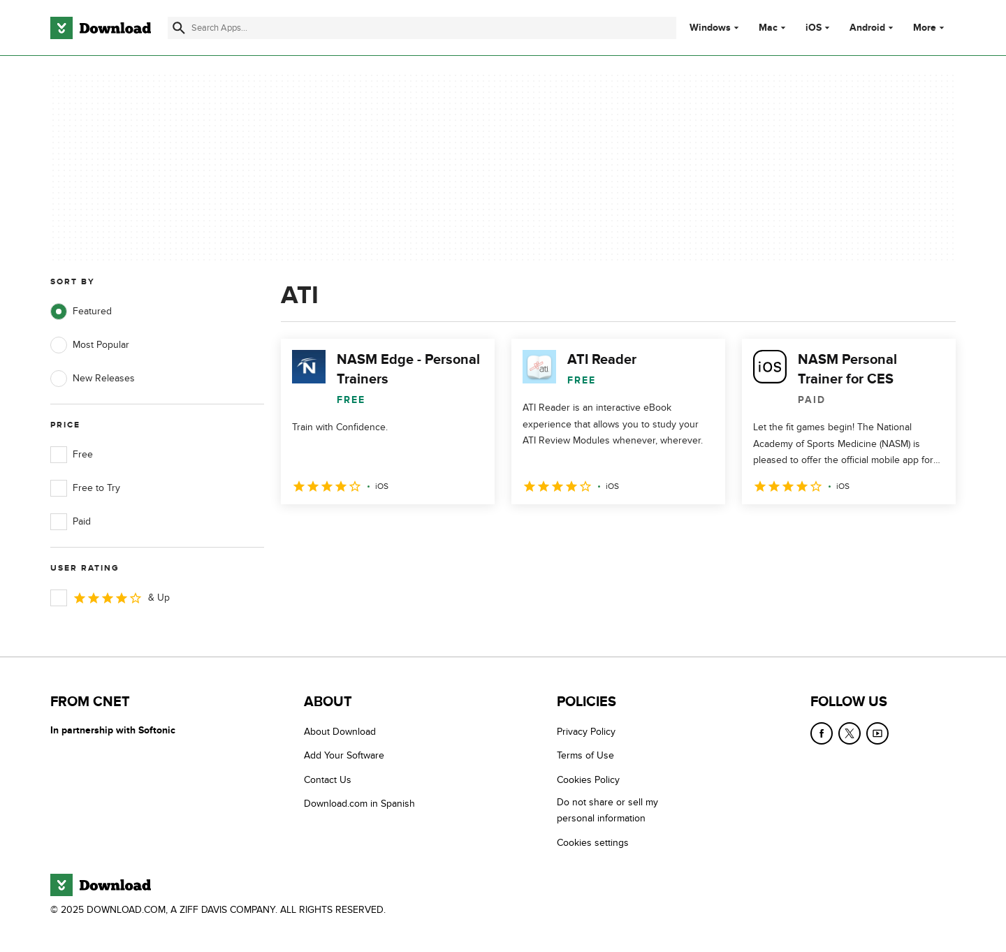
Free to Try (85, 488)
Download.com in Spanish (359, 804)
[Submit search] (179, 28)
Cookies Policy (588, 780)
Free (71, 454)
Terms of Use (585, 755)
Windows (710, 28)
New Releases (92, 378)
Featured (81, 311)
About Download (340, 732)
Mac (768, 28)
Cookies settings (593, 843)
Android (867, 28)
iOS (813, 28)
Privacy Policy (586, 732)
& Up (110, 597)
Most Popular (89, 345)
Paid (70, 521)
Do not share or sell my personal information (607, 810)
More (930, 28)
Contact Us (327, 780)
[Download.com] (100, 28)
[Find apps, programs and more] (422, 28)
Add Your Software (344, 755)
